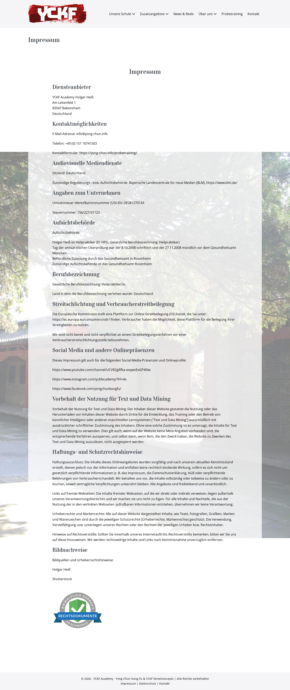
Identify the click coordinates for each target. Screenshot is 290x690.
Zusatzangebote (154, 14)
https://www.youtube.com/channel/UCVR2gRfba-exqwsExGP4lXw (101, 370)
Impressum (128, 683)
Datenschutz (147, 683)
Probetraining (232, 14)
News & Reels (183, 14)
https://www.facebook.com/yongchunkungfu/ (86, 388)
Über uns (208, 14)
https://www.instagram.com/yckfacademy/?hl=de (89, 379)
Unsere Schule (122, 14)
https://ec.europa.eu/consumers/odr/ (81, 319)
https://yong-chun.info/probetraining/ (108, 153)
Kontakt (253, 14)
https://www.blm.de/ (221, 182)
